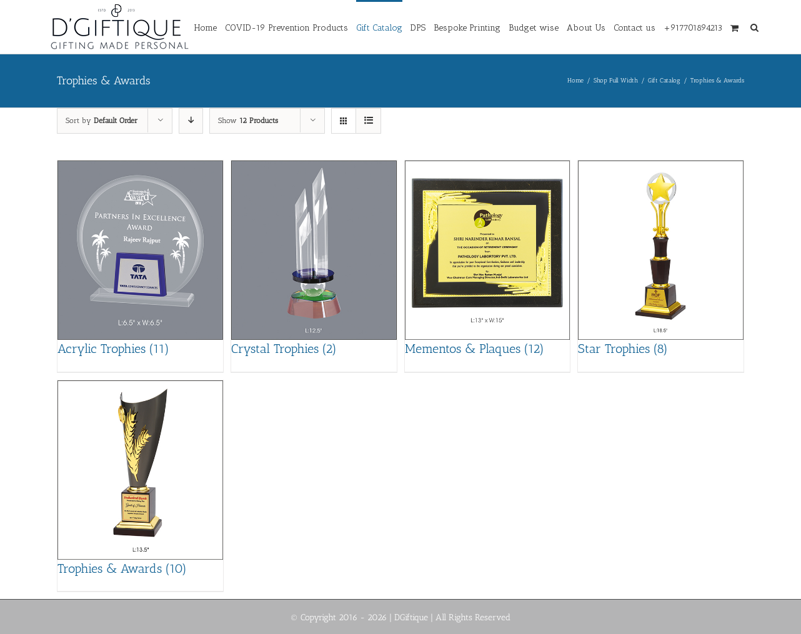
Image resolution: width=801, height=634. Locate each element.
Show (248, 120)
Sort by (101, 120)
